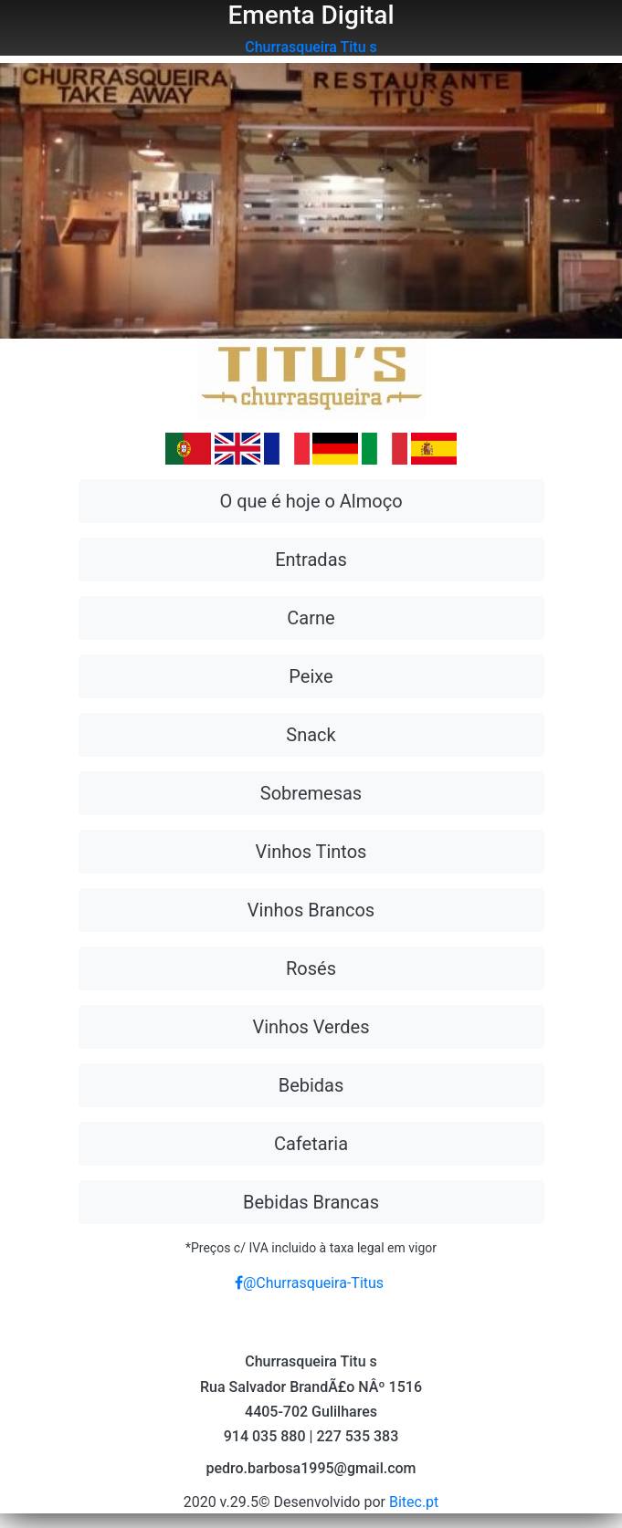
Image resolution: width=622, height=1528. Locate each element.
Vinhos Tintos (311, 852)
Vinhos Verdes (310, 1027)
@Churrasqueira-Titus (309, 1283)
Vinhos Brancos (311, 910)
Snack (310, 735)
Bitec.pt (413, 1502)
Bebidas (311, 1085)
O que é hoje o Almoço (310, 501)
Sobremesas (311, 793)
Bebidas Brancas (311, 1202)
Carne (310, 618)
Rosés (311, 968)
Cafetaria (311, 1144)
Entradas (311, 559)
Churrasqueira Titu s (311, 47)
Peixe (310, 676)
